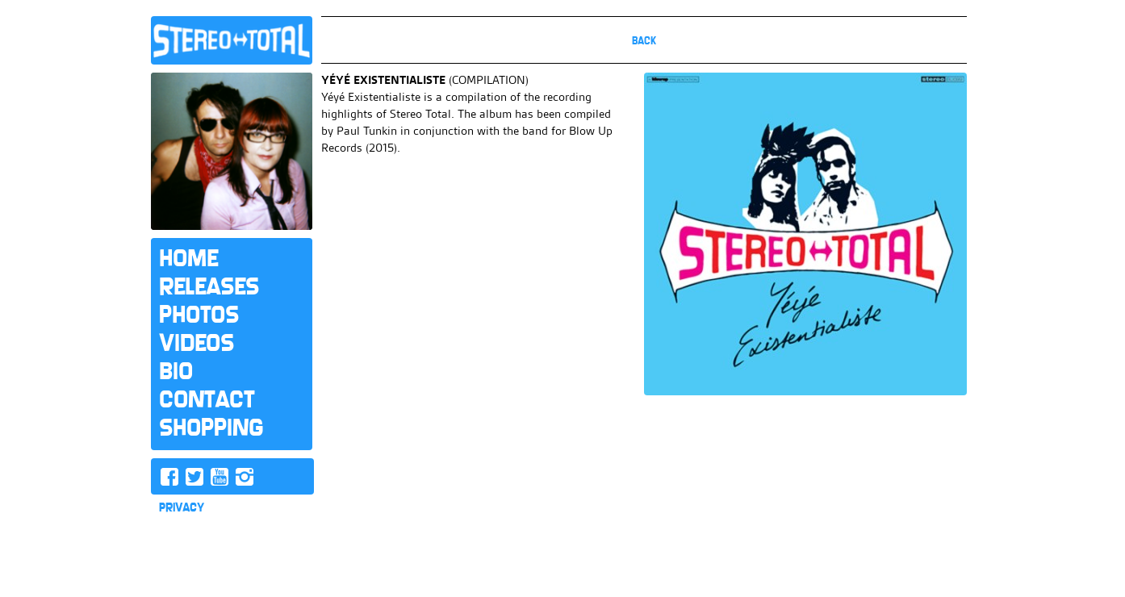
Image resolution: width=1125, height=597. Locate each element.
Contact (206, 399)
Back (644, 41)
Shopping (211, 427)
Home (188, 258)
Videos (196, 342)
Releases (209, 286)
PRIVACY (181, 507)
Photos (199, 314)
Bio (176, 371)
